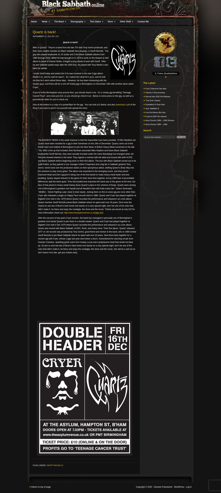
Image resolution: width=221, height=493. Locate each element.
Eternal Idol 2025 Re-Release (157, 96)
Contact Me (143, 21)
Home (34, 21)
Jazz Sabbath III (152, 108)
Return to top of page (41, 487)
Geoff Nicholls (54, 465)
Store (111, 22)
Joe (57, 36)
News (45, 22)
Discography (77, 22)
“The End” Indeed (152, 100)
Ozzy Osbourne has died (155, 89)
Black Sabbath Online (109, 8)
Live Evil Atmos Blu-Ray (155, 112)
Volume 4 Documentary (155, 93)
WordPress (179, 487)
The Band (59, 22)
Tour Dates (95, 22)
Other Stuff (125, 22)
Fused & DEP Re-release (156, 116)
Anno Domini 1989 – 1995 (156, 124)
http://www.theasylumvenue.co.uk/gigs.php (83, 213)
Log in (189, 487)
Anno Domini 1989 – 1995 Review (159, 120)
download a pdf (123, 104)
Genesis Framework (163, 487)
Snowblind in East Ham (155, 104)
